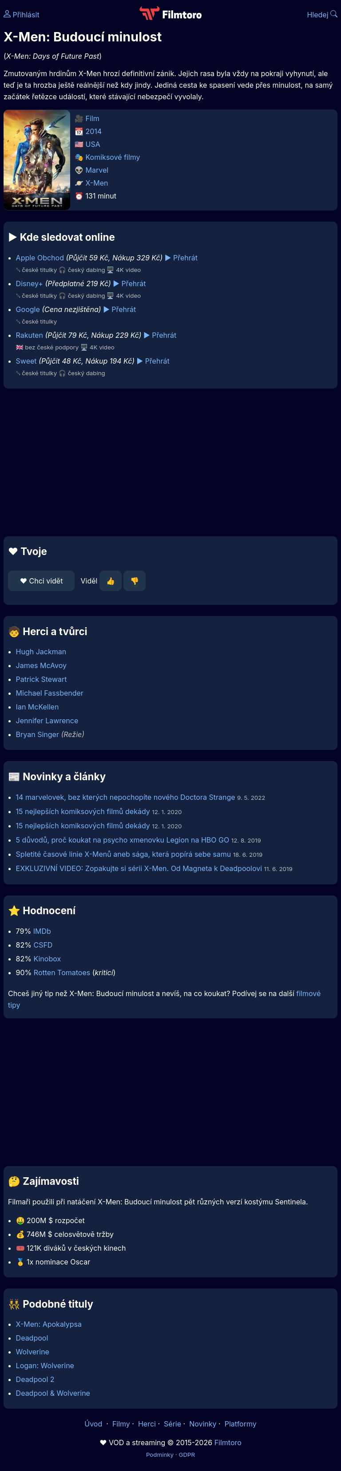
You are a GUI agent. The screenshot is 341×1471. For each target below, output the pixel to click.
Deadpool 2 (35, 1379)
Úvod (94, 1423)
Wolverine (32, 1351)
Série (172, 1423)
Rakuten (29, 335)
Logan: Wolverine (45, 1365)
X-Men (97, 182)
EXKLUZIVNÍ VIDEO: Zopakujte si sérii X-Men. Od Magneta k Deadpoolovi (139, 868)
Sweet (26, 361)
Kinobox (47, 958)
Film (92, 118)
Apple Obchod (40, 257)
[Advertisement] (170, 462)
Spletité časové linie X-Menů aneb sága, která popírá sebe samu (123, 854)
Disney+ (29, 283)
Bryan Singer (37, 734)
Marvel (97, 170)
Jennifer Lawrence (47, 720)
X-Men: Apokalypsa (49, 1324)
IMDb (42, 931)
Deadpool (32, 1337)
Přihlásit (22, 14)
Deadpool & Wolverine (53, 1393)
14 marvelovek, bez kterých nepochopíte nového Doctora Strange (126, 797)
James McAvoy (41, 665)
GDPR (186, 1454)
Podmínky (160, 1454)
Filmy (121, 1423)
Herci (147, 1423)
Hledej (322, 14)
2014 (94, 131)
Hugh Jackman (41, 651)
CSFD (42, 944)
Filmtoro (228, 1442)
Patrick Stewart (41, 679)
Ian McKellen (37, 706)
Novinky (202, 1423)
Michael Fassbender (49, 693)
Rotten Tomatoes (62, 972)
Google (28, 309)
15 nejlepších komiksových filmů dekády (83, 811)
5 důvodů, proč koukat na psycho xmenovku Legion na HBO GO (123, 839)
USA (93, 144)
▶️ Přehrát (181, 257)
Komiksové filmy (113, 157)
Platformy (241, 1423)
